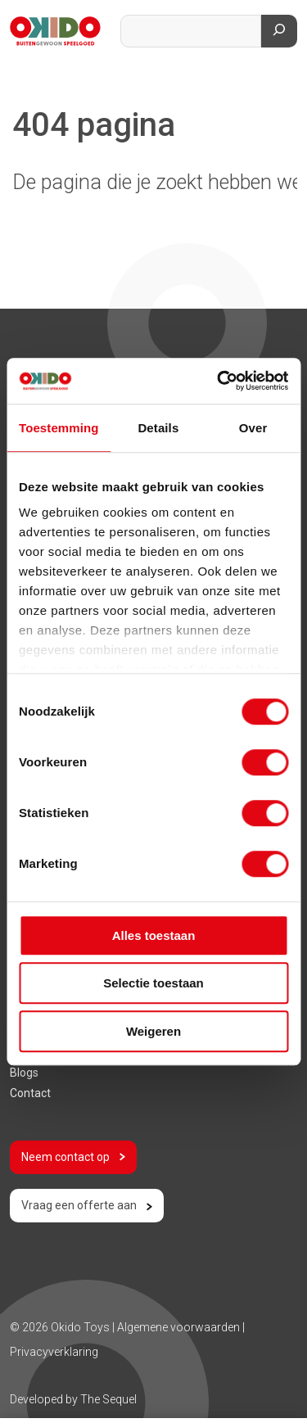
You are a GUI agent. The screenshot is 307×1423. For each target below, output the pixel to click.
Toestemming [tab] (59, 428)
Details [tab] (158, 428)
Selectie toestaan (153, 983)
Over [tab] (253, 428)
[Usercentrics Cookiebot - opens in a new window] (218, 380)
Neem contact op (73, 1156)
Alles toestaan (154, 935)
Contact (30, 1093)
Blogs (24, 1072)
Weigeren (153, 1031)
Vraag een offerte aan (86, 1206)
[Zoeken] (279, 31)
